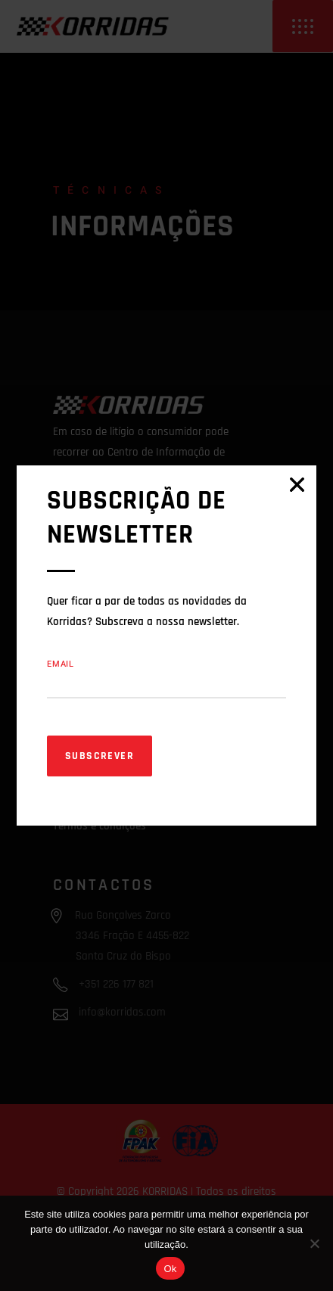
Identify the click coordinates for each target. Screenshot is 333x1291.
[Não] (314, 1243)
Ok (169, 1268)
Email (60, 664)
